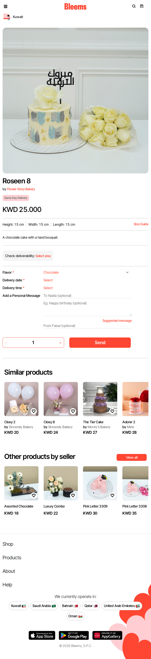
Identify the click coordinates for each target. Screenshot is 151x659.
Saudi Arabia (44, 606)
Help (7, 584)
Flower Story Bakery (21, 189)
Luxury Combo (54, 506)
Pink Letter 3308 (134, 506)
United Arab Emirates (122, 606)
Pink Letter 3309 (95, 506)
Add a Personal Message (21, 295)
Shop (8, 544)
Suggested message (117, 321)
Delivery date (14, 280)
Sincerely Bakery (18, 427)
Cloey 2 (9, 422)
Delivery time (14, 288)
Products (12, 557)
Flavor (8, 272)
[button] (5, 6)
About (9, 571)
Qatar (91, 606)
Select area (43, 256)
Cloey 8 (49, 422)
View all (131, 457)
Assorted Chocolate (18, 506)
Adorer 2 (128, 422)
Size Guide (141, 224)
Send (100, 342)
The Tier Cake (93, 422)
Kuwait (18, 606)
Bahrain (70, 606)
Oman (75, 616)
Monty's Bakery (96, 427)
